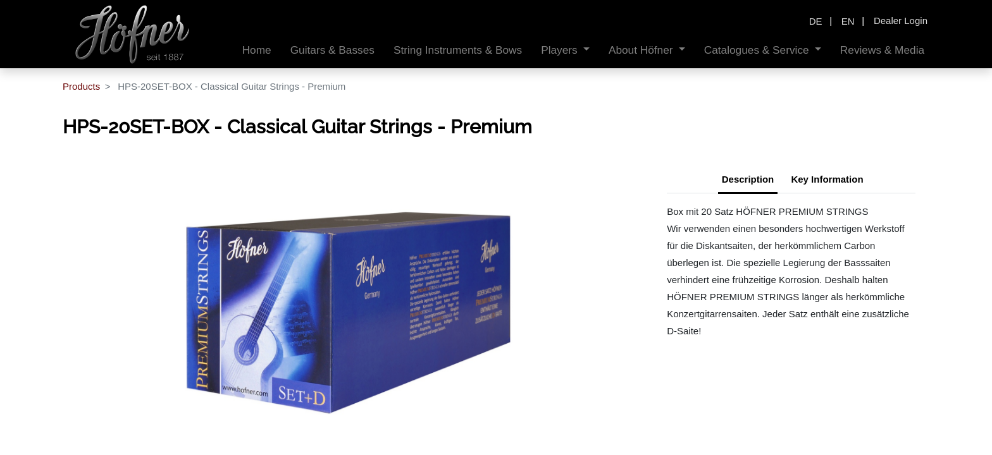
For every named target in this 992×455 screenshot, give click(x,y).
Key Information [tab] (827, 179)
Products (81, 86)
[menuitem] (257, 50)
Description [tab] (748, 179)
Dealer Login (900, 20)
